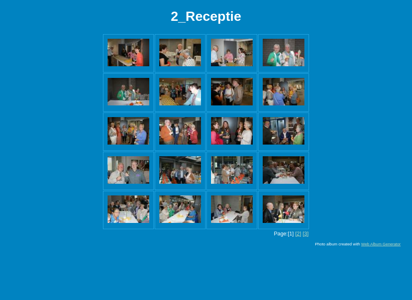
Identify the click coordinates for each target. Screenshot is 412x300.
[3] (306, 233)
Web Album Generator (381, 244)
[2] (298, 233)
